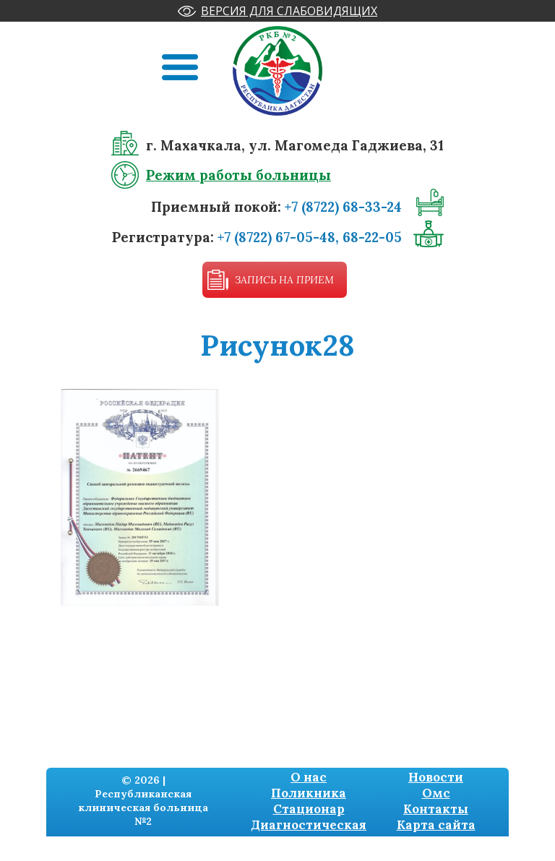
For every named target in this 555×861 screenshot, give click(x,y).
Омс (436, 793)
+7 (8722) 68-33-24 (343, 206)
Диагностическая (308, 825)
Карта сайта (436, 825)
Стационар (309, 809)
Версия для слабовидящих (289, 11)
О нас (309, 777)
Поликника (308, 793)
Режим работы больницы (238, 175)
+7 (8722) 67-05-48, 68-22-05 (310, 237)
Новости (435, 777)
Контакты (435, 809)
